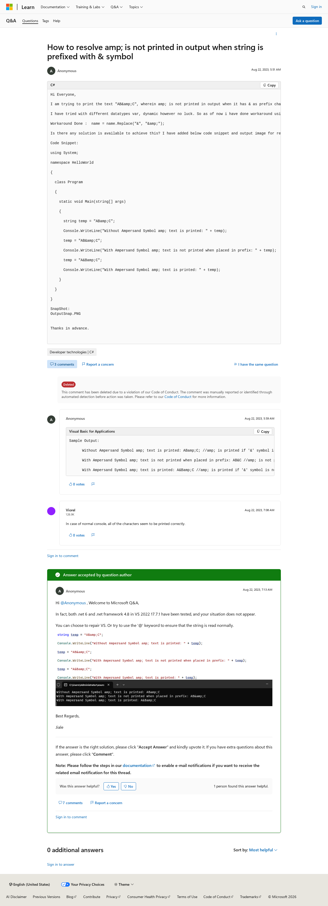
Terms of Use (187, 896)
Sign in (316, 6)
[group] (164, 216)
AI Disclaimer (16, 896)
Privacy (112, 896)
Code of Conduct (178, 396)
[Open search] (304, 7)
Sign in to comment (62, 555)
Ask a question (307, 20)
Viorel (70, 510)
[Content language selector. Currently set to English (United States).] (29, 884)
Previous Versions (46, 896)
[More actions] (276, 34)
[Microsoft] (9, 7)
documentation (137, 765)
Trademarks (249, 896)
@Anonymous (73, 602)
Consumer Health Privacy (147, 896)
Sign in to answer (60, 864)
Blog (69, 896)
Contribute (91, 896)
